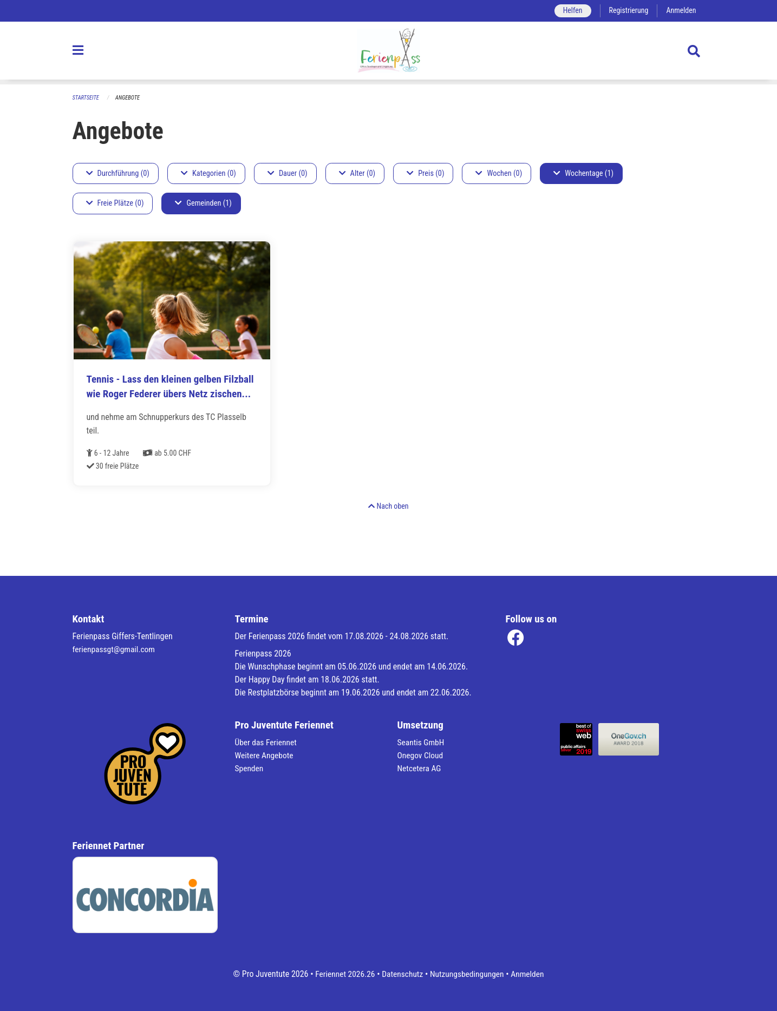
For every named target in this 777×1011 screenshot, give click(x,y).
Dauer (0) (287, 173)
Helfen (570, 10)
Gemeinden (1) (203, 203)
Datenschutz (401, 974)
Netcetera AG (420, 768)
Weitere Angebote (265, 755)
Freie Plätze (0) (115, 203)
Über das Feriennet (267, 742)
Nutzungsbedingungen (468, 974)
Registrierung (626, 10)
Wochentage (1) (583, 173)
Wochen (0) (498, 173)
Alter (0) (357, 173)
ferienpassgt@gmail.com (115, 649)
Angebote (129, 97)
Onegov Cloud (421, 755)
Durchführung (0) (117, 173)
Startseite (87, 97)
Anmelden (680, 10)
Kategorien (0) (208, 173)
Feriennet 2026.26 (342, 974)
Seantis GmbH (421, 742)
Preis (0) (425, 173)
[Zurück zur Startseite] (388, 53)
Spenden (250, 768)
